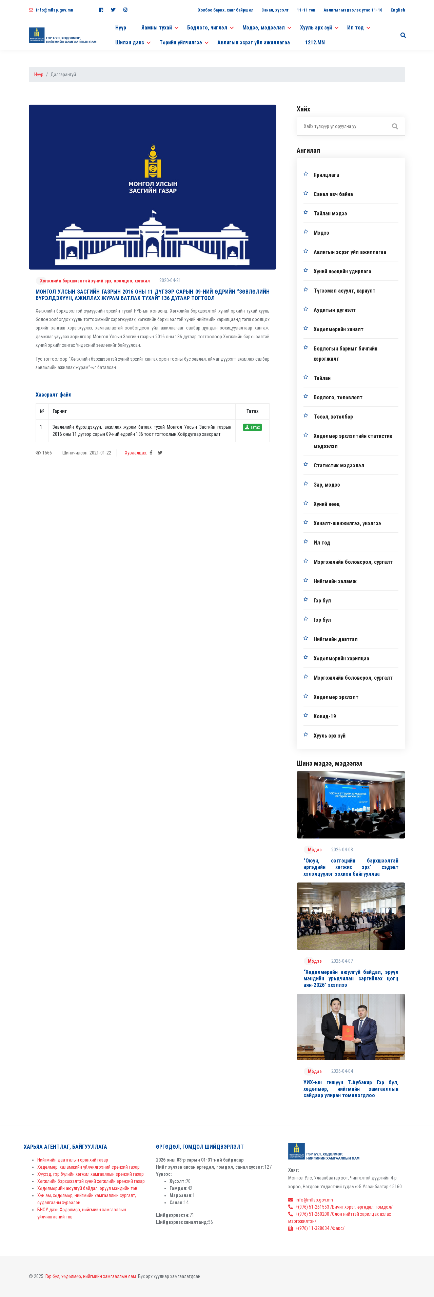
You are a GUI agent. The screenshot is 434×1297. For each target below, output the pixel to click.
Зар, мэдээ (327, 485)
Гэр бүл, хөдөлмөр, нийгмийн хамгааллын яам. (91, 1276)
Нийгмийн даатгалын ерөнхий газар (72, 1160)
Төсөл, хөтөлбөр (333, 416)
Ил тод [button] (355, 27)
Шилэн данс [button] (129, 42)
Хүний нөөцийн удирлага (342, 271)
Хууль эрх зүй (330, 735)
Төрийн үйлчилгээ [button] (180, 42)
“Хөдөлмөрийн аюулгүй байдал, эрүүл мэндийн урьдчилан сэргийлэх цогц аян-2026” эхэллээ (350, 978)
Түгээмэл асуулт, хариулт (344, 291)
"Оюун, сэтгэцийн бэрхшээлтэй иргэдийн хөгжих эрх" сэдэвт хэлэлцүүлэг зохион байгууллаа (350, 867)
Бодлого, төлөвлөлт (338, 397)
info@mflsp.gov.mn (51, 10)
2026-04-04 (342, 1071)
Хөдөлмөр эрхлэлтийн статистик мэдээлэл (353, 441)
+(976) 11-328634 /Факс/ (316, 1228)
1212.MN (315, 42)
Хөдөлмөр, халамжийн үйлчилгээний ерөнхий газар (88, 1167)
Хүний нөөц (327, 504)
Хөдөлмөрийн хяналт (338, 329)
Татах (252, 427)
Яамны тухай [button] (156, 27)
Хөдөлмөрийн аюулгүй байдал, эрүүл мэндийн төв (87, 1188)
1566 (44, 452)
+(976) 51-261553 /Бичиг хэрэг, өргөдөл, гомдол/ (340, 1207)
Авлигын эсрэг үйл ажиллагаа (253, 42)
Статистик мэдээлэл (339, 465)
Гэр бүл (322, 600)
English (398, 10)
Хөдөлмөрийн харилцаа (341, 658)
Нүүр (120, 27)
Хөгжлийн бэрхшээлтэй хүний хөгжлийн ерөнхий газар (91, 1181)
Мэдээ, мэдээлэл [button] (263, 27)
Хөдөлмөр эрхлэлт (336, 697)
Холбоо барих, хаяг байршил (225, 10)
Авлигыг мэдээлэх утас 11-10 (352, 10)
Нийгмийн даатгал (336, 639)
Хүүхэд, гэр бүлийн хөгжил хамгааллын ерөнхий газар (90, 1174)
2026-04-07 (342, 961)
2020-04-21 (170, 280)
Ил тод (322, 542)
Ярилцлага (326, 175)
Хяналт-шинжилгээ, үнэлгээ (347, 523)
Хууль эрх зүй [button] (316, 27)
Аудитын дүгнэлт (335, 310)
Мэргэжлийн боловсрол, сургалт (353, 562)
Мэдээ (321, 233)
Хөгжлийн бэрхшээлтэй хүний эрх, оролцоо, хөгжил (95, 280)
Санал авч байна (333, 194)
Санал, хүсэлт (275, 10)
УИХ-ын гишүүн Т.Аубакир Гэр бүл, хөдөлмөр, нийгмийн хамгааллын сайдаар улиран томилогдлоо (350, 1089)
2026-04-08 (342, 849)
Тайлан (322, 378)
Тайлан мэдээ (330, 213)
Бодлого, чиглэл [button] (207, 27)
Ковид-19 (325, 716)
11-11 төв (306, 10)
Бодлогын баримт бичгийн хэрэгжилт (345, 353)
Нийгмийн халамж (335, 581)
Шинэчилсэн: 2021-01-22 (86, 452)
